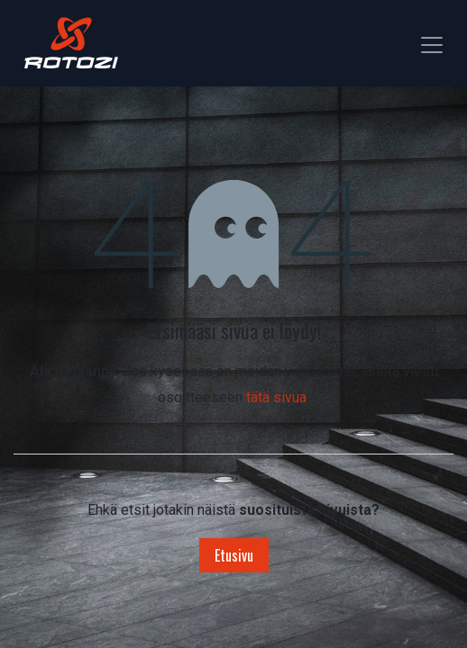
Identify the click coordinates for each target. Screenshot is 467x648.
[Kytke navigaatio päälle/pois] (431, 43)
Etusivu (234, 555)
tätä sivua (276, 397)
